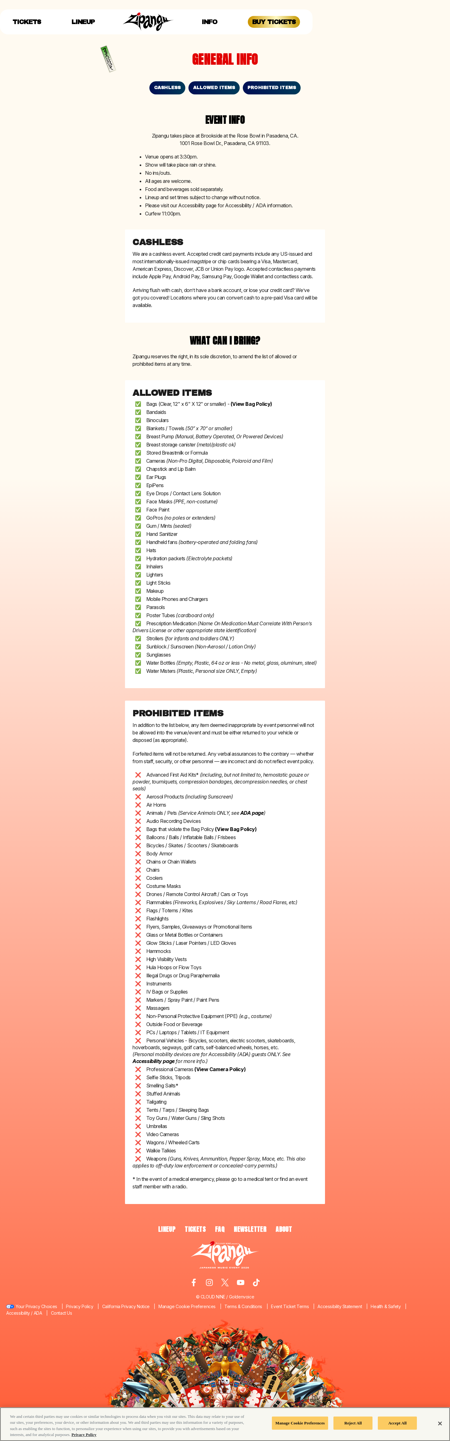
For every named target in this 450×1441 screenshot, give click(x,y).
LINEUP (166, 1229)
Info (209, 21)
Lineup (83, 21)
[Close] (440, 1423)
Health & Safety (386, 1306)
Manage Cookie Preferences (187, 1306)
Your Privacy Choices (36, 1306)
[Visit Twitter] (225, 1282)
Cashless (167, 87)
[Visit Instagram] (209, 1282)
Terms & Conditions (243, 1306)
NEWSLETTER (250, 1229)
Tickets (26, 21)
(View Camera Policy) (220, 1069)
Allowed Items (214, 87)
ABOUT (284, 1229)
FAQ (219, 1229)
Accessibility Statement (340, 1306)
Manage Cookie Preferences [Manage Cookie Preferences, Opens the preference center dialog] (300, 1423)
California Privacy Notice (126, 1306)
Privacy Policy (79, 1306)
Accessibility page (153, 1061)
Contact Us (61, 1313)
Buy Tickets (274, 21)
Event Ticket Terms (290, 1306)
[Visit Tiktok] (256, 1282)
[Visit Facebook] (194, 1282)
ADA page (252, 813)
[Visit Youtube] (240, 1282)
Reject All (353, 1423)
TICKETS (195, 1229)
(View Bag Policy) (251, 404)
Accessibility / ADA (24, 1313)
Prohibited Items (272, 87)
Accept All (397, 1423)
